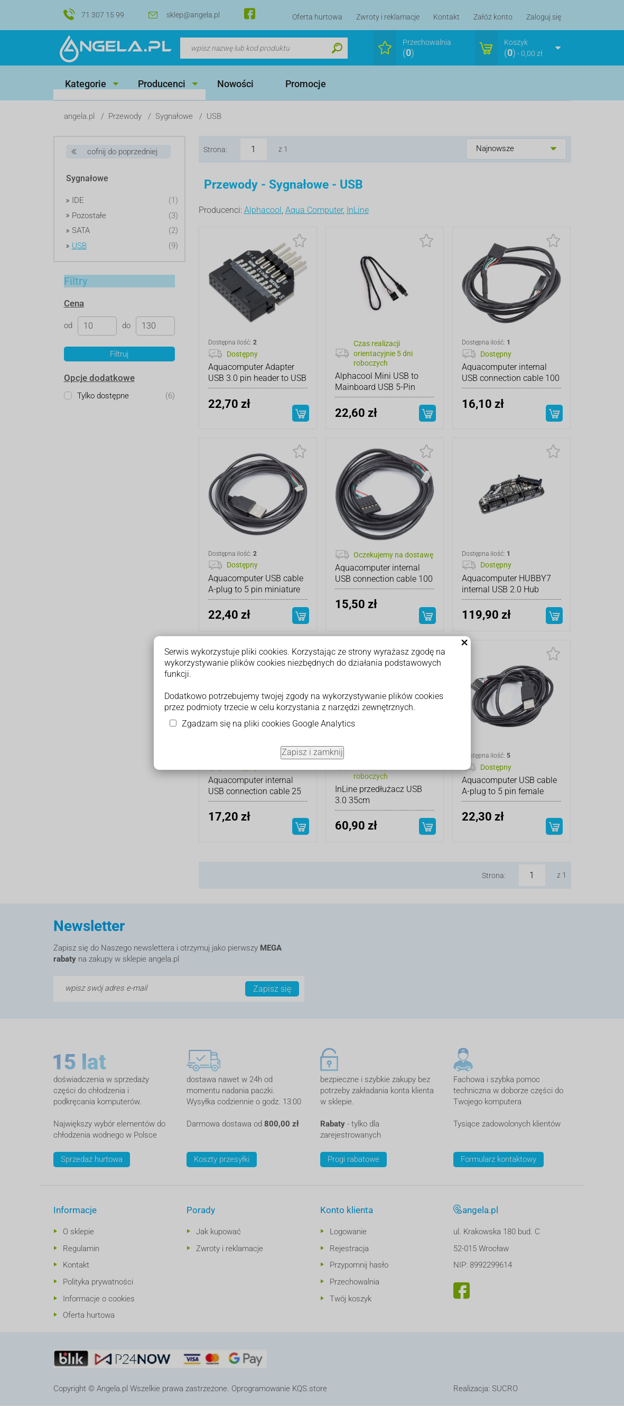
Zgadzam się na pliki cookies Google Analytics (268, 724)
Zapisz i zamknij (312, 752)
